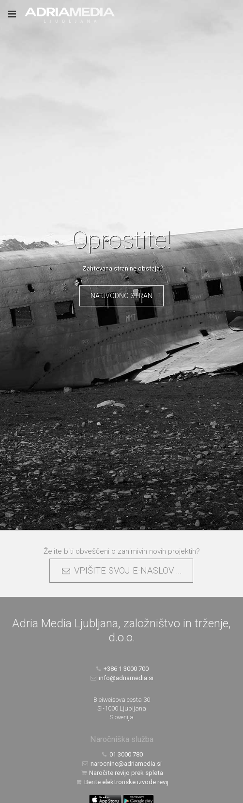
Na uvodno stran (121, 296)
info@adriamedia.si (122, 678)
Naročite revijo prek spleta (122, 772)
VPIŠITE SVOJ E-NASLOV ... (121, 570)
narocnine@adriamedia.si (121, 763)
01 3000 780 (121, 754)
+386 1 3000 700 (121, 668)
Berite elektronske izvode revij (121, 782)
